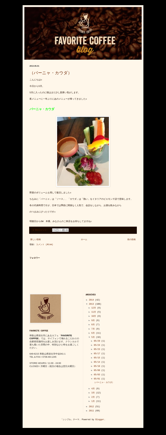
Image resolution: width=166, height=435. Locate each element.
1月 (93, 401)
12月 (94, 308)
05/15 (97, 358)
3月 (93, 393)
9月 (93, 320)
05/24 (97, 345)
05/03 (97, 375)
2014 (92, 300)
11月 (94, 312)
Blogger (99, 419)
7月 (93, 329)
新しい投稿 (35, 239)
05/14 (97, 362)
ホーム (84, 239)
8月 (93, 324)
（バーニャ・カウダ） (51, 73)
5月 (93, 337)
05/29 (97, 341)
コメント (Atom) (44, 244)
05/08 (97, 370)
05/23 (97, 349)
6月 (93, 333)
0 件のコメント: (41, 230)
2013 (92, 304)
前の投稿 (131, 239)
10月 (94, 316)
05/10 (97, 366)
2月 (93, 397)
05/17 (97, 353)
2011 (92, 411)
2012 (92, 406)
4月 (93, 389)
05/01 (97, 379)
